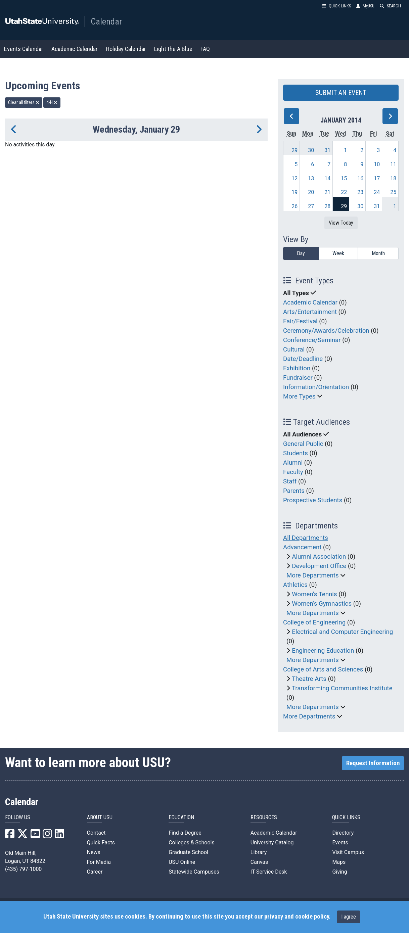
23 (360, 192)
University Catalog (272, 842)
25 (393, 192)
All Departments (305, 538)
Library (259, 852)
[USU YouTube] (35, 836)
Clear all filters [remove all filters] (23, 102)
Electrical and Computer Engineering (342, 632)
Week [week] (338, 253)
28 (327, 206)
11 (393, 164)
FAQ (205, 48)
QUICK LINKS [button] (336, 5)
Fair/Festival (300, 321)
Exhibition (296, 368)
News (93, 852)
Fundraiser (298, 377)
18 (393, 178)
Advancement (302, 547)
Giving (339, 872)
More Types (299, 396)
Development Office (319, 566)
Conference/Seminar (312, 340)
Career (95, 872)
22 (344, 192)
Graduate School (188, 852)
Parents (294, 491)
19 (294, 192)
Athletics (295, 585)
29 (294, 150)
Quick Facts (101, 842)
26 (294, 206)
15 (344, 178)
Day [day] (301, 253)
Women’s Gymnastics (322, 603)
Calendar (106, 21)
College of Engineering (314, 622)
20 (311, 192)
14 (327, 178)
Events (340, 842)
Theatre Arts (309, 679)
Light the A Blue (173, 48)
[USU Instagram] (47, 836)
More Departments (312, 575)
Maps (339, 862)
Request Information (373, 763)
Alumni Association (319, 556)
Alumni (293, 462)
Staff (290, 481)
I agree (348, 917)
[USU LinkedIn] (59, 836)
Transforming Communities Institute (342, 688)
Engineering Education (323, 650)
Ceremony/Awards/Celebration (326, 330)
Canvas (259, 862)
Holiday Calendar (126, 48)
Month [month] (378, 253)
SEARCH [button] (390, 5)
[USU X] (22, 836)
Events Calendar (23, 48)
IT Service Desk (269, 872)
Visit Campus (348, 852)
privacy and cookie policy (296, 916)
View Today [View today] (341, 223)
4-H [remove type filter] (51, 102)
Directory (343, 833)
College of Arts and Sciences (323, 669)
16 (360, 178)
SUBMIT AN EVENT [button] (340, 93)
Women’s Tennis (314, 594)
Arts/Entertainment (310, 312)
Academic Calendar (74, 48)
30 (311, 150)
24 (377, 192)
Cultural (294, 349)
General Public (303, 444)
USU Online (182, 862)
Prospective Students (312, 500)
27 (311, 206)
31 (327, 150)
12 (294, 178)
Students (295, 453)
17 (377, 178)
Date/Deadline (303, 359)
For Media (99, 862)
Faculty (293, 472)
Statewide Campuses (194, 872)
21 (327, 192)
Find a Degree (185, 833)
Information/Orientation (316, 387)
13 (311, 178)
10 (377, 164)
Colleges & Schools (192, 842)
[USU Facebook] (9, 836)
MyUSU (365, 5)
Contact (96, 833)
